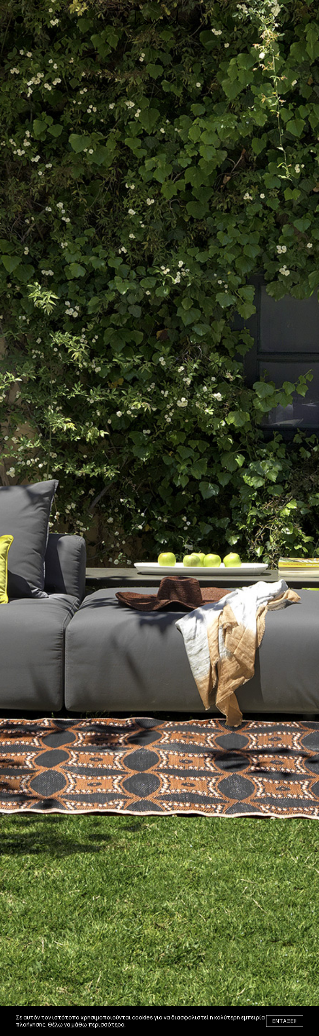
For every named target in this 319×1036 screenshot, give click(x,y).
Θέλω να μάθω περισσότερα (86, 1024)
